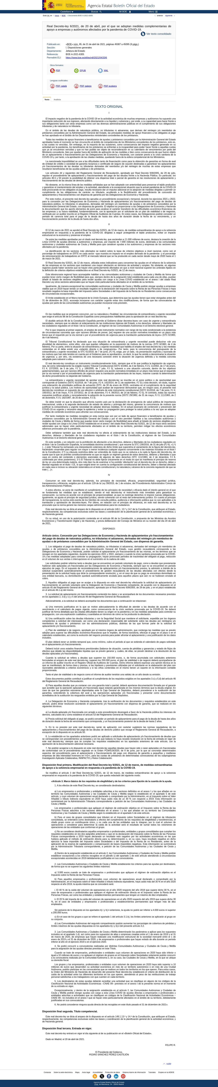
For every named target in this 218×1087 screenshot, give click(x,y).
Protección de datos (112, 1072)
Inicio (57, 15)
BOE (64, 15)
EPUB (83, 70)
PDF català (61, 86)
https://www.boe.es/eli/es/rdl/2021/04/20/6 (86, 57)
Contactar (47, 1072)
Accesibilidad (97, 1072)
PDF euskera (110, 86)
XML (106, 70)
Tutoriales (152, 1072)
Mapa (77, 1072)
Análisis (57, 100)
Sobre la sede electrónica (63, 1072)
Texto (46, 100)
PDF (58, 70)
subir (168, 1064)
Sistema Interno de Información (134, 1072)
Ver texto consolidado (158, 33)
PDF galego (85, 86)
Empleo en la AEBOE (166, 1072)
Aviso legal (86, 1072)
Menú (153, 12)
